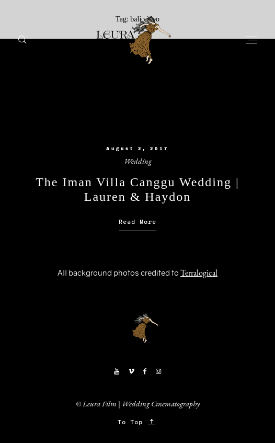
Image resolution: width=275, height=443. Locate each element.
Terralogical (198, 272)
